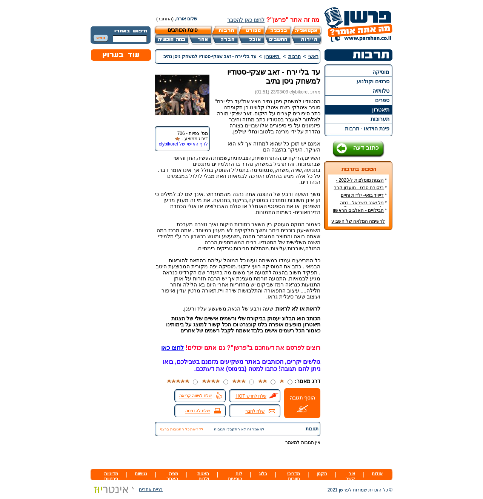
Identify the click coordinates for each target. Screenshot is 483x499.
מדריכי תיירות (293, 476)
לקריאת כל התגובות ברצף (181, 429)
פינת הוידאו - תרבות (367, 129)
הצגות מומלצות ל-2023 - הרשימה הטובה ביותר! (361, 183)
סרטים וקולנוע (373, 81)
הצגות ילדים (203, 476)
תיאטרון (380, 110)
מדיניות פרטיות (111, 476)
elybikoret (299, 92)
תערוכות (380, 119)
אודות (377, 473)
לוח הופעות (235, 476)
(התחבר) (165, 18)
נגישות (141, 473)
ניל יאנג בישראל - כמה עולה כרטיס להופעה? (363, 205)
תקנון (322, 473)
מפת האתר (172, 476)
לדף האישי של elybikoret (183, 144)
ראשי (313, 56)
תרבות (294, 56)
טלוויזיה (380, 91)
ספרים (382, 100)
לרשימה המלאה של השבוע (358, 221)
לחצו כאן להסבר (246, 20)
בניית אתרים (127, 489)
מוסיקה (380, 72)
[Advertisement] (358, 348)
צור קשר (350, 476)
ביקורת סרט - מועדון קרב (359, 187)
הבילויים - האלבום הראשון (358, 210)
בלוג (263, 473)
